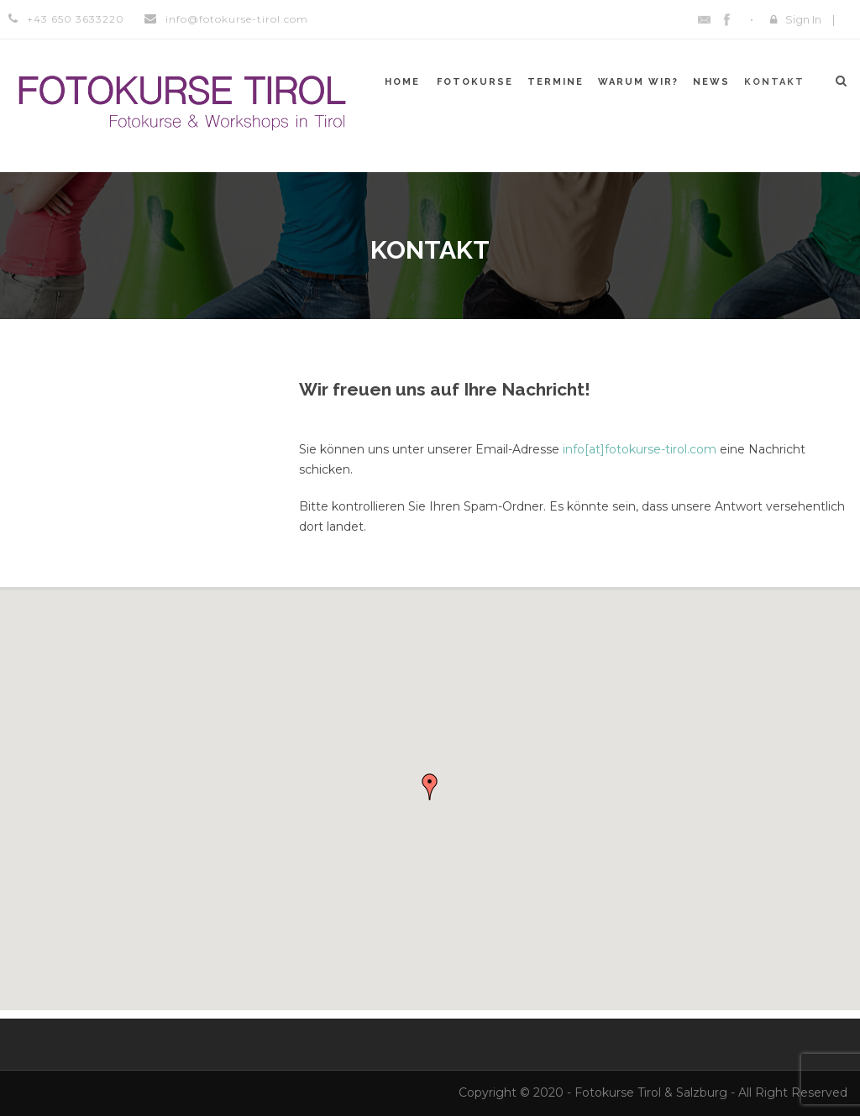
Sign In (803, 19)
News (711, 81)
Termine (555, 81)
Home (402, 81)
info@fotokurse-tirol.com (236, 19)
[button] (430, 786)
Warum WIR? (638, 81)
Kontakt (774, 81)
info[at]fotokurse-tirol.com (639, 449)
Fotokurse (475, 81)
